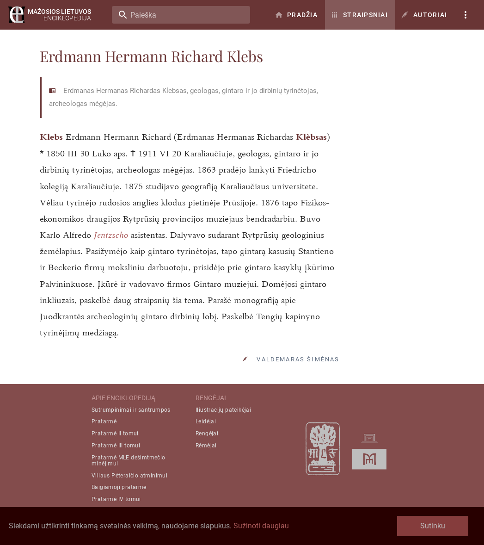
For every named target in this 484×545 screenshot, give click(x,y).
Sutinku (432, 525)
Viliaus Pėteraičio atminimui (129, 475)
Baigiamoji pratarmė (119, 487)
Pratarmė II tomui (115, 433)
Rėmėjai (206, 445)
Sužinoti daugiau (261, 525)
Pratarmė (104, 421)
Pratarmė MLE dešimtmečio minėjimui (128, 460)
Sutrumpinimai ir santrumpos (131, 410)
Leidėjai (206, 421)
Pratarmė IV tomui (116, 499)
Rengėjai (207, 433)
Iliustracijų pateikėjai (223, 410)
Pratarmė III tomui (116, 445)
